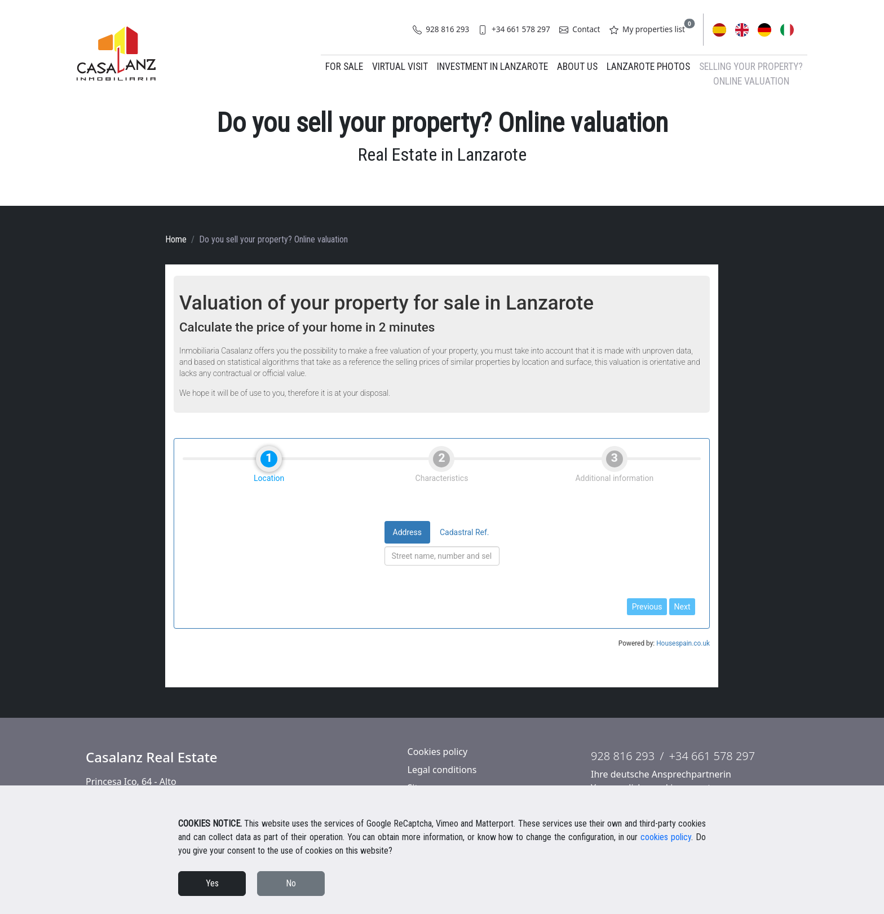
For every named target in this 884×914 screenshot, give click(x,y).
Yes (212, 883)
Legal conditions (442, 769)
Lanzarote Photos (648, 66)
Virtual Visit (400, 66)
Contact (579, 29)
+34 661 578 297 (514, 29)
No (291, 883)
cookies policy (665, 837)
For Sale (344, 66)
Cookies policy (438, 751)
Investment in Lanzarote (492, 66)
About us (577, 66)
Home (176, 239)
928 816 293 (441, 29)
